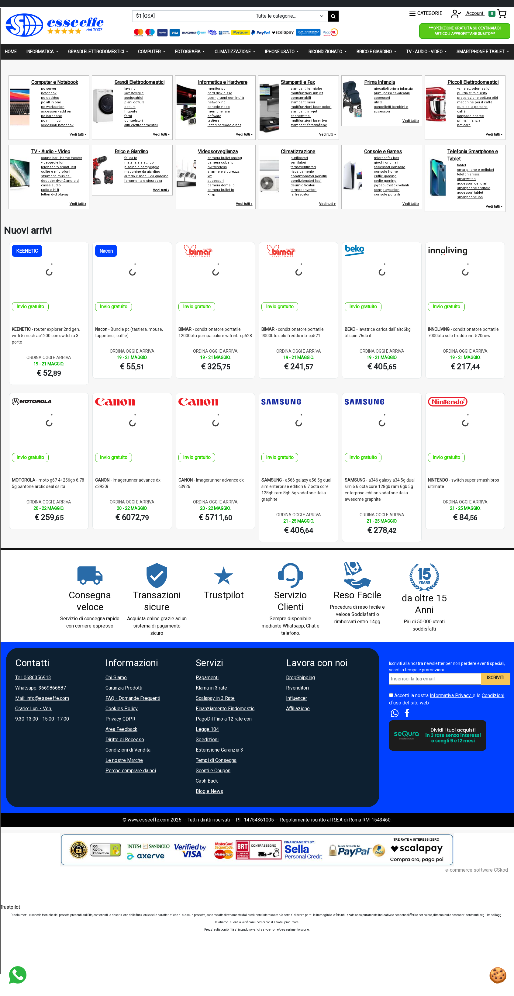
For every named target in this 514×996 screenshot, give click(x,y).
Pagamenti (207, 677)
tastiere (213, 121)
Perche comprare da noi (130, 770)
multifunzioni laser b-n (309, 121)
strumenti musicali (56, 176)
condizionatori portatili (309, 176)
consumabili (301, 98)
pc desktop (50, 98)
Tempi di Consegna (216, 760)
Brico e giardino (375, 51)
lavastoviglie (134, 93)
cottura (130, 107)
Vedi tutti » (78, 135)
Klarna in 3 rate (211, 688)
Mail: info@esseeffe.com (42, 698)
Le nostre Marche (124, 760)
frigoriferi (132, 111)
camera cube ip (220, 162)
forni (128, 116)
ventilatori (298, 162)
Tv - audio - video (424, 51)
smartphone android (473, 188)
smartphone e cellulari (475, 170)
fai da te (130, 158)
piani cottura (134, 102)
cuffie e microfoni (55, 172)
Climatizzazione (233, 51)
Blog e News (209, 791)
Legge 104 (207, 729)
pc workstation (52, 107)
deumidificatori (303, 185)
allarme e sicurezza (224, 172)
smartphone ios (470, 197)
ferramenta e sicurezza (143, 181)
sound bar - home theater (61, 158)
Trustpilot (10, 907)
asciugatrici (133, 98)
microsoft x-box (386, 158)
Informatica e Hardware (222, 82)
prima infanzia (468, 121)
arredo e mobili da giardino (146, 176)
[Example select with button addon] (290, 16)
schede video (219, 107)
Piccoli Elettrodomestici (472, 82)
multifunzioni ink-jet (307, 93)
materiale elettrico (139, 162)
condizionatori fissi (306, 181)
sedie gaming (385, 181)
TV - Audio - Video (50, 151)
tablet (461, 165)
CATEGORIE (425, 13)
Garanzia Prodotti (123, 688)
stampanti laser (303, 102)
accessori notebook (57, 125)
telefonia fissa (468, 174)
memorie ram (219, 111)
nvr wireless (217, 167)
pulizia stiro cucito (472, 93)
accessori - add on (56, 111)
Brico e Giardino (131, 151)
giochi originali (386, 162)
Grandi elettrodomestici (96, 51)
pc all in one (51, 102)
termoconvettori (303, 190)
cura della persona (472, 107)
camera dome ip (221, 185)
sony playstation (386, 190)
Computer (150, 51)
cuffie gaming (385, 176)
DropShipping (300, 677)
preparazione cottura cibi (477, 98)
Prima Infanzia (379, 82)
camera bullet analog (225, 158)
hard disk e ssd (220, 93)
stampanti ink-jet (304, 111)
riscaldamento (302, 172)
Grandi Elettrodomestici (139, 82)
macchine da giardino (142, 172)
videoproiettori (52, 162)
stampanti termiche (306, 89)
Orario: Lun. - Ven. (33, 708)
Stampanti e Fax (298, 82)
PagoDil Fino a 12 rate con (224, 719)
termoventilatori (303, 167)
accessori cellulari (472, 183)
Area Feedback (121, 729)
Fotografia (188, 51)
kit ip (211, 194)
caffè (461, 111)
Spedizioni (207, 739)
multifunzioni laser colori (311, 107)
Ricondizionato (326, 51)
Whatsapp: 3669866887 (40, 688)
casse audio (51, 185)
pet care (464, 125)
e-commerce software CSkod (476, 870)
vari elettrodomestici (473, 89)
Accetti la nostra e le (446, 699)
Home (11, 51)
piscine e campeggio (141, 167)
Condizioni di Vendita (127, 750)
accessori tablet (470, 193)
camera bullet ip (221, 190)
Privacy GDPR (120, 719)
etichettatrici (301, 116)
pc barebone (51, 116)
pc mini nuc (51, 121)
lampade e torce (470, 116)
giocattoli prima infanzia (393, 89)
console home (386, 172)
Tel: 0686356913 (33, 677)
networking (217, 102)
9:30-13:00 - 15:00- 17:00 (42, 719)
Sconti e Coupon (213, 770)
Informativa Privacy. (451, 695)
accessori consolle (389, 167)
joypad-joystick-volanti (391, 185)
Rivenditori (297, 688)
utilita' (378, 102)
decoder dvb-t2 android (60, 181)
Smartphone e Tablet (481, 51)
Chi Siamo (116, 677)
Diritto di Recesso (124, 739)
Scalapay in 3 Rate (215, 698)
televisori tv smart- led (58, 167)
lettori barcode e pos (224, 125)
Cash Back (207, 781)
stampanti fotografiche (309, 125)
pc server (48, 89)
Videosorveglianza (218, 151)
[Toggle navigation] (497, 13)
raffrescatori (300, 194)
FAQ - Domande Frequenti (132, 698)
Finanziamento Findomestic (225, 708)
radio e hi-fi (50, 190)
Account (466, 13)
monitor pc (217, 89)
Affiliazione (298, 708)
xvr (210, 176)
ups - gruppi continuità (226, 98)
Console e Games (383, 151)
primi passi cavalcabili (392, 93)
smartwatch (466, 179)
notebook (49, 93)
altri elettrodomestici (141, 125)
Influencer (296, 698)
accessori (382, 98)
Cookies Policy (121, 708)
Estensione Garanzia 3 (219, 750)
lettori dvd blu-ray (54, 194)
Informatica (40, 51)
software (214, 116)
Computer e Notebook (54, 82)
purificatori (299, 158)
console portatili (387, 194)
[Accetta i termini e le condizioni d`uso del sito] (391, 695)
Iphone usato (280, 51)
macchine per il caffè (474, 102)
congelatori (133, 121)
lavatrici (130, 89)
